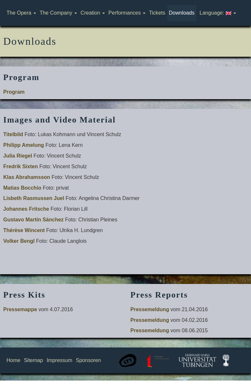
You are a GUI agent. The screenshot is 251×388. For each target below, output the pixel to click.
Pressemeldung (150, 309)
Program (14, 92)
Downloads (182, 13)
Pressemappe (20, 309)
